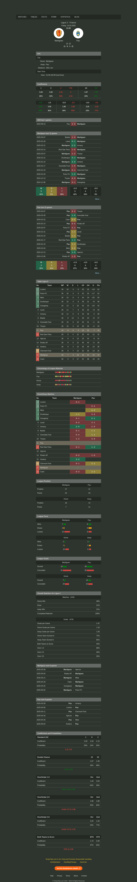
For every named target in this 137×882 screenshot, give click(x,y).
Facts (44, 17)
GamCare (83, 862)
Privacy (59, 876)
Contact (84, 876)
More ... (98, 199)
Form (53, 17)
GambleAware (55, 862)
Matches (22, 17)
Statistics (65, 17)
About (76, 876)
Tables (34, 17)
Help (51, 876)
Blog (76, 17)
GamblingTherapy (70, 862)
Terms (68, 876)
